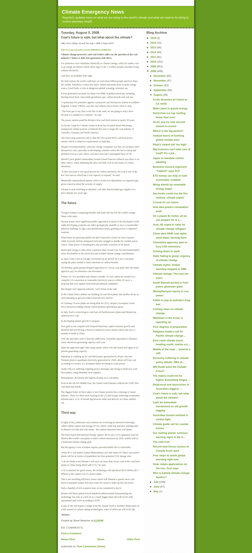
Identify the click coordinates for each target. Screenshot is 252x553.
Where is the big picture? (168, 130)
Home (100, 539)
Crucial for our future (165, 202)
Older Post (133, 539)
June (157, 486)
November (160, 80)
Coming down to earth (166, 251)
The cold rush (161, 441)
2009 (153, 66)
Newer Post (68, 539)
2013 (153, 47)
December (160, 75)
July (156, 481)
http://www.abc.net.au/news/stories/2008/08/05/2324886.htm (86, 50)
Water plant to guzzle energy (170, 108)
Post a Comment (71, 533)
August (158, 94)
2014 (153, 42)
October (159, 85)
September (161, 90)
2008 (153, 71)
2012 (153, 52)
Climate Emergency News (93, 12)
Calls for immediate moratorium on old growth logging (170, 406)
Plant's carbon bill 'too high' (170, 144)
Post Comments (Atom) (91, 546)
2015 (153, 37)
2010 (153, 61)
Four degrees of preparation (170, 326)
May (156, 491)
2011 (153, 56)
